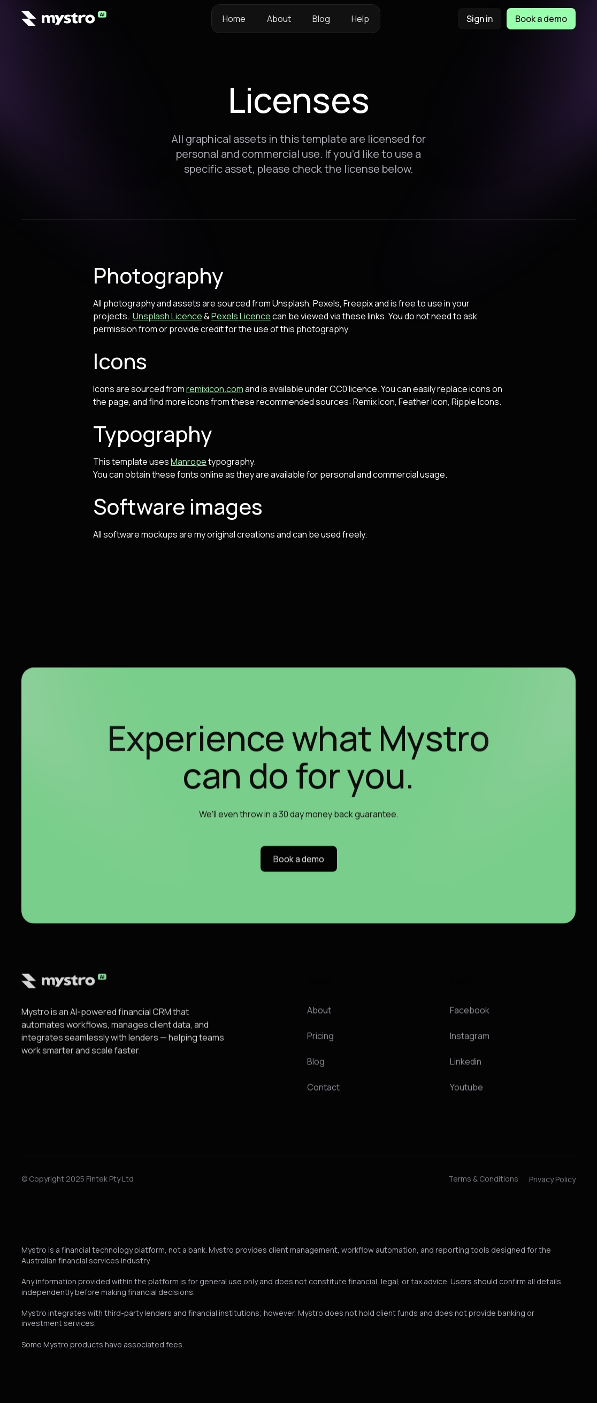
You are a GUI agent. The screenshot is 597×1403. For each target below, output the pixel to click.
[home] (64, 18)
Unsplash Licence (167, 316)
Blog (321, 19)
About (279, 19)
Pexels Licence (241, 316)
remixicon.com (214, 389)
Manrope (188, 461)
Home (234, 19)
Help (360, 19)
